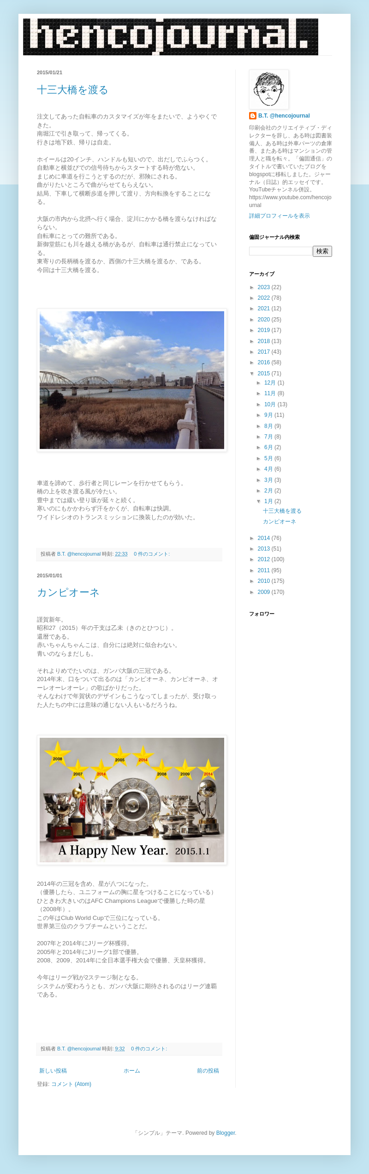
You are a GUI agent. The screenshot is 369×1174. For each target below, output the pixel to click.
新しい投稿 (53, 1070)
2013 (265, 548)
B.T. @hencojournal (284, 116)
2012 (265, 559)
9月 (269, 415)
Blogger (225, 1133)
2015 (265, 373)
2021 (265, 308)
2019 (265, 330)
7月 (269, 436)
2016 (265, 362)
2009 (265, 592)
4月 (269, 469)
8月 (269, 426)
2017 (265, 352)
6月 (269, 447)
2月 (269, 490)
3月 (269, 480)
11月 (271, 393)
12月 (271, 382)
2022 (265, 298)
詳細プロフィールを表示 (279, 216)
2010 (265, 581)
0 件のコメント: (152, 554)
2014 (265, 538)
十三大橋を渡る (73, 89)
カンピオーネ (68, 592)
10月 (271, 404)
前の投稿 (208, 1070)
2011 (265, 570)
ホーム (132, 1070)
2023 (265, 287)
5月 (269, 458)
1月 (269, 501)
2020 (265, 319)
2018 (265, 341)
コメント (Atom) (71, 1084)
